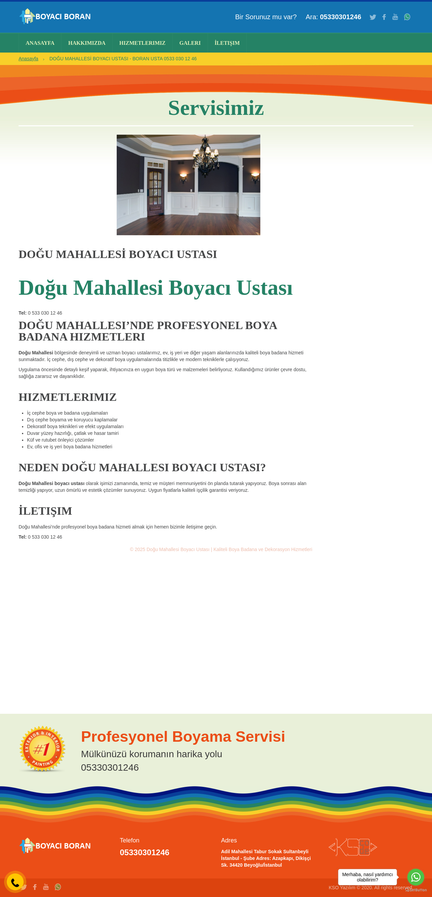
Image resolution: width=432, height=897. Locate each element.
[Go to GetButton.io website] (416, 890)
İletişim (227, 43)
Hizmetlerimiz (142, 43)
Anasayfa (40, 43)
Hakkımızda (86, 43)
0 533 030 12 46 (45, 313)
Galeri (190, 43)
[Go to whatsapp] (415, 877)
